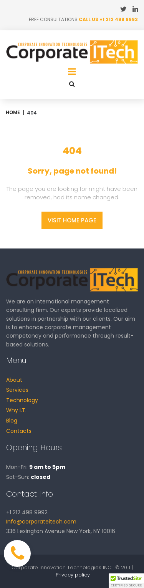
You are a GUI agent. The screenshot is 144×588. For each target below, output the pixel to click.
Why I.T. (16, 410)
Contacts (18, 431)
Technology (22, 400)
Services (17, 390)
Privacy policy (73, 574)
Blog (11, 420)
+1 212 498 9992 (118, 19)
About (14, 380)
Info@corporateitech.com (41, 521)
